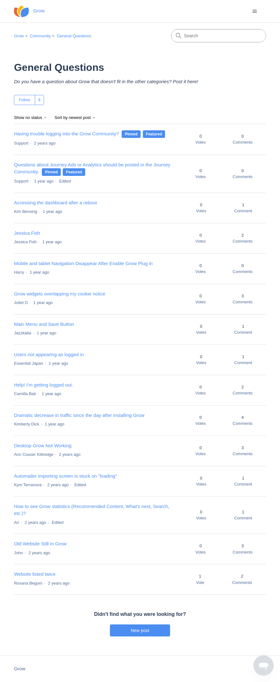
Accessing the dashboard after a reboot (55, 202)
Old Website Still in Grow (40, 543)
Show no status (30, 117)
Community (40, 36)
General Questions (74, 36)
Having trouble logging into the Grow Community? (66, 133)
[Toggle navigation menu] (255, 11)
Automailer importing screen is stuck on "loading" (65, 476)
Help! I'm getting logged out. (43, 385)
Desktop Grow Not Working (42, 445)
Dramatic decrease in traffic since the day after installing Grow (79, 415)
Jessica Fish (27, 233)
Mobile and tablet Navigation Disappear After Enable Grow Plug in (83, 263)
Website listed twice (34, 574)
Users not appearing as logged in (49, 354)
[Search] (218, 35)
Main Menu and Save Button (44, 324)
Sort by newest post (75, 117)
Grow (19, 36)
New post (140, 630)
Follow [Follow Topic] (24, 100)
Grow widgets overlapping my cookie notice (59, 293)
